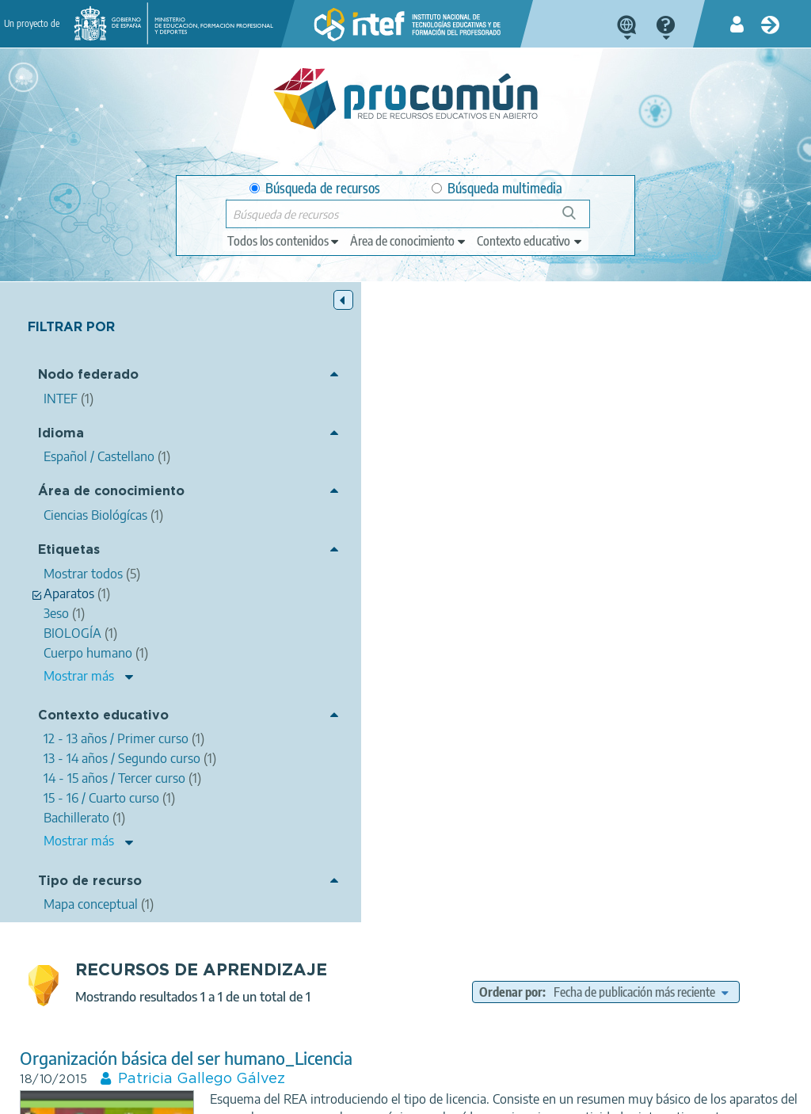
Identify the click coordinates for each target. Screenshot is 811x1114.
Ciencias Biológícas (592, 540)
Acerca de (36, 1095)
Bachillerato (535, 598)
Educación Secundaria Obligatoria (615, 562)
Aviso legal (107, 1095)
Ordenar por (595, 332)
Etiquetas (69, 565)
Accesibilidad (422, 1095)
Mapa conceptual (554, 620)
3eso (512, 517)
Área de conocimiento (83, 500)
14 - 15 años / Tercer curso (700, 580)
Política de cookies (324, 1095)
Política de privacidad (207, 1095)
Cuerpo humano (577, 517)
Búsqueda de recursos (314, 188)
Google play (456, 1032)
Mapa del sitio (510, 1095)
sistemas (711, 517)
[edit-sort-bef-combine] (656, 351)
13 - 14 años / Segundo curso (556, 580)
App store (320, 1032)
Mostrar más (79, 691)
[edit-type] (284, 241)
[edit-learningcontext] (530, 241)
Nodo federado (88, 377)
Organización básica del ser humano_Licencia (389, 418)
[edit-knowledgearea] (408, 241)
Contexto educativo (71, 738)
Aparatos (653, 517)
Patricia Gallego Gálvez (404, 439)
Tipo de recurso (90, 946)
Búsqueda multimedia (497, 188)
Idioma (61, 435)
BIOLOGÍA (461, 517)
